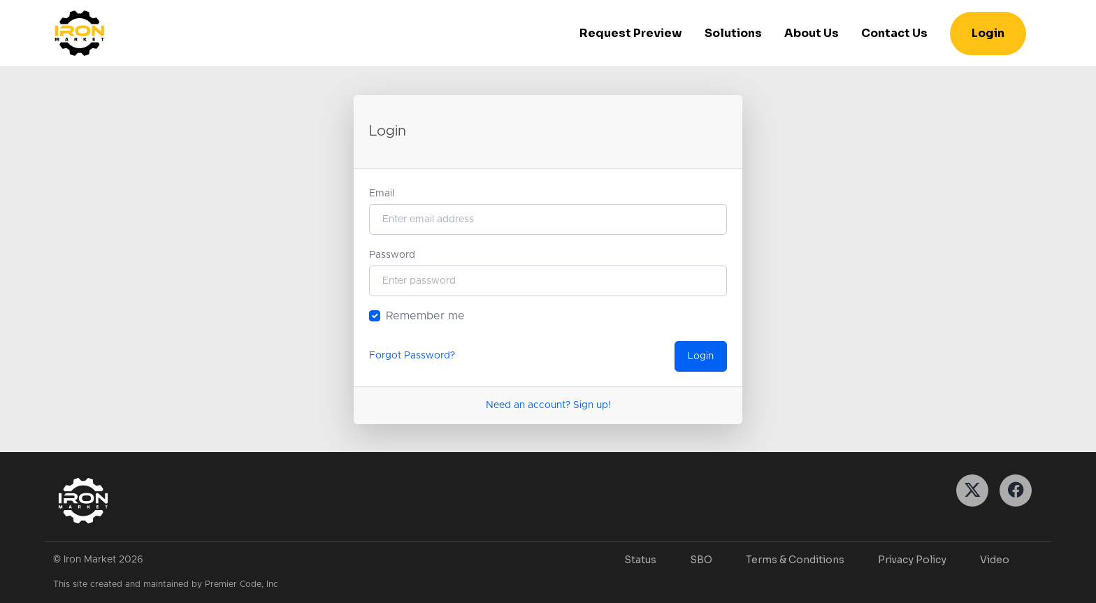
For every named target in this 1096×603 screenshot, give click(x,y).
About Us (811, 33)
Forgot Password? (412, 356)
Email (381, 193)
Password (392, 255)
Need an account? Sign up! (548, 405)
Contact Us (894, 33)
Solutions (733, 33)
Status (640, 559)
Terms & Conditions (795, 559)
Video (994, 559)
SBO (701, 559)
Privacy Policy (912, 559)
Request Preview (630, 33)
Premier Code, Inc (241, 584)
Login (988, 33)
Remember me (425, 315)
